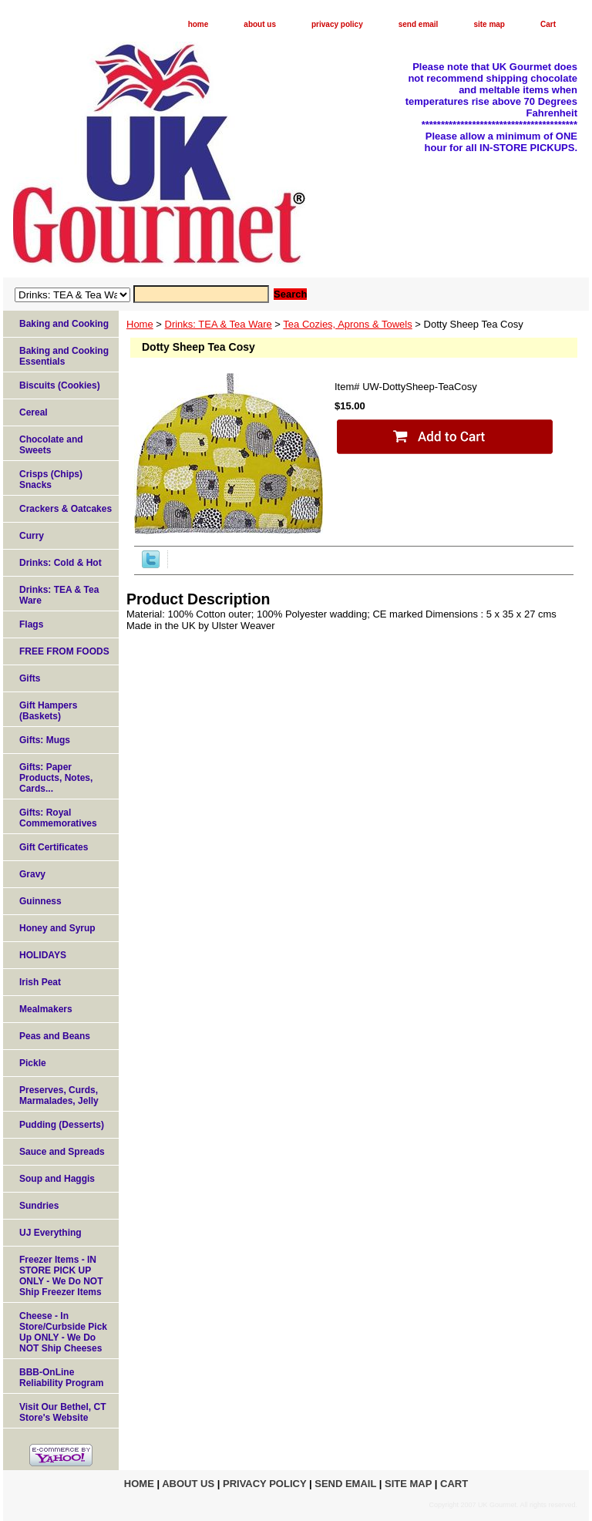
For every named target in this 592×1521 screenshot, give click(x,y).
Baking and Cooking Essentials (64, 356)
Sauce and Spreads (62, 1151)
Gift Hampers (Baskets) (48, 711)
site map (489, 24)
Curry (31, 535)
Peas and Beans (54, 1036)
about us (260, 24)
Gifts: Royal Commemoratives (58, 818)
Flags (31, 624)
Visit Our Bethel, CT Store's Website (62, 1412)
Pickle (32, 1063)
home (198, 24)
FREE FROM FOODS (64, 651)
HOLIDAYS (42, 955)
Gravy (32, 874)
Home (139, 324)
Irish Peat (40, 982)
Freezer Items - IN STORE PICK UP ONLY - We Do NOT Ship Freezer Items (61, 1275)
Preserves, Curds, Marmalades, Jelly (59, 1095)
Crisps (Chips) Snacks (50, 479)
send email (419, 24)
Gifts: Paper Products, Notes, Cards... (55, 778)
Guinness (40, 901)
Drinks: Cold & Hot (60, 562)
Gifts (29, 678)
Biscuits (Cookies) (59, 385)
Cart (548, 24)
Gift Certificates (53, 847)
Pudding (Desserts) (61, 1124)
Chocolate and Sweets (51, 445)
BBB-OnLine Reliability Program (61, 1377)
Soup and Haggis (57, 1178)
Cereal (33, 412)
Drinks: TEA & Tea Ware (218, 324)
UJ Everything (50, 1232)
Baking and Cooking (64, 323)
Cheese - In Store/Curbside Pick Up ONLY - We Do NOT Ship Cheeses (63, 1332)
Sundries (39, 1205)
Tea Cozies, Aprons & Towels (347, 324)
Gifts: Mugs (44, 740)
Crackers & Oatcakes (65, 508)
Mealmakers (45, 1009)
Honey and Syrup (57, 928)
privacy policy (337, 24)
